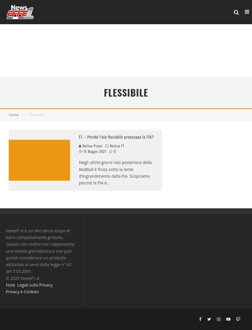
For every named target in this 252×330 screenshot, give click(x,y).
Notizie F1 (117, 146)
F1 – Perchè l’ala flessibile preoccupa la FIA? (116, 137)
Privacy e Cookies (22, 291)
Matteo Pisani (90, 146)
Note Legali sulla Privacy (29, 285)
